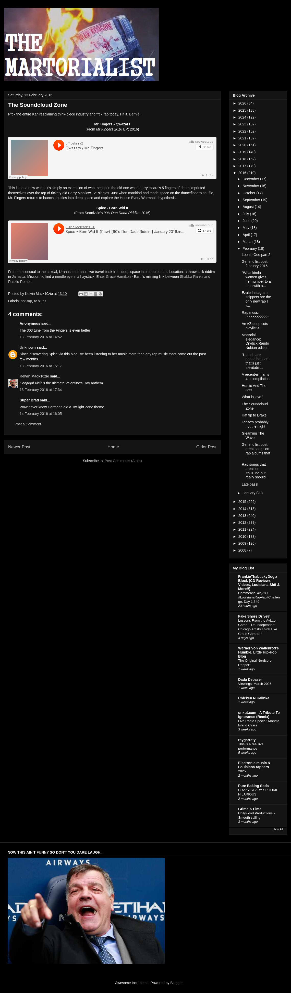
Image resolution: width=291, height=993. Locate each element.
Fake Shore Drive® (254, 616)
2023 (242, 124)
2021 (242, 138)
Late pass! (250, 484)
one (126, 188)
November (251, 186)
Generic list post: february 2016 (255, 263)
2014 (242, 509)
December (251, 179)
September (252, 200)
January (249, 493)
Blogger (176, 983)
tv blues (40, 301)
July (246, 214)
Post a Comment (28, 424)
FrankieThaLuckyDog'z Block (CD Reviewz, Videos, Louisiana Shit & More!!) (259, 582)
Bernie (134, 114)
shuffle (208, 193)
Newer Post (19, 447)
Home (113, 447)
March (248, 242)
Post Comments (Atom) (123, 461)
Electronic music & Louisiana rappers (254, 765)
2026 (242, 103)
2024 (242, 117)
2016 (242, 173)
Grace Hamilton (118, 277)
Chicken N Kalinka (253, 698)
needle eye (64, 277)
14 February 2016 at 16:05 (41, 414)
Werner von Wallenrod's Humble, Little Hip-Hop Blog (258, 652)
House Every (130, 198)
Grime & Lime (249, 809)
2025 (242, 110)
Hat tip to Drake (254, 415)
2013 (242, 516)
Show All (278, 829)
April (247, 235)
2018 (242, 159)
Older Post (206, 447)
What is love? (252, 397)
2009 (242, 543)
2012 (242, 522)
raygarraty (247, 740)
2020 (242, 145)
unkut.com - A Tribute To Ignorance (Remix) (259, 715)
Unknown (28, 347)
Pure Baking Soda (253, 786)
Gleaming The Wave (253, 435)
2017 (242, 166)
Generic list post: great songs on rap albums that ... (256, 450)
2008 (242, 550)
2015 (242, 502)
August (248, 207)
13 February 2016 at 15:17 (41, 366)
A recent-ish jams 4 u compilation (256, 376)
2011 (242, 529)
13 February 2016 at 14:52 (41, 337)
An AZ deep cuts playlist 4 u (255, 326)
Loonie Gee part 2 (256, 255)
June (247, 221)
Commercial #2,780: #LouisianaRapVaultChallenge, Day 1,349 (259, 597)
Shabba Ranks (191, 277)
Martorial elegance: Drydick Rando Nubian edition (255, 341)
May (246, 228)
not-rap (26, 301)
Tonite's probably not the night (255, 424)
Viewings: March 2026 (255, 684)
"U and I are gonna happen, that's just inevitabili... (255, 361)
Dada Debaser (250, 679)
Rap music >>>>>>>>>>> (255, 314)
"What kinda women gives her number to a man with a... (256, 279)
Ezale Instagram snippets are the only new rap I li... (256, 299)
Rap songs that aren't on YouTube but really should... (255, 470)
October (249, 193)
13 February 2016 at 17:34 (41, 390)
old (119, 188)
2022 (242, 131)
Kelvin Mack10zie (34, 376)
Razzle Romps (19, 282)
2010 (242, 536)
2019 (242, 152)
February (250, 248)
